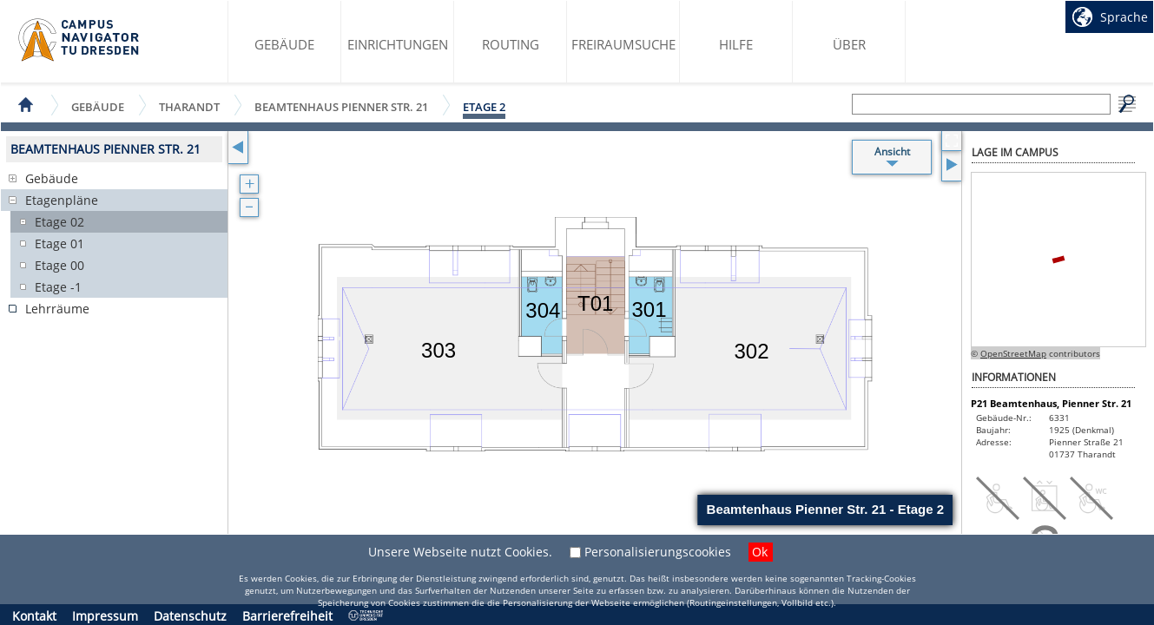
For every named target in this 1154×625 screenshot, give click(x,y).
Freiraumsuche (623, 44)
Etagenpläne (61, 200)
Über (849, 44)
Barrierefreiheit (287, 616)
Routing (510, 44)
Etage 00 (59, 265)
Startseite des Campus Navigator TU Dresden (79, 40)
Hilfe (736, 44)
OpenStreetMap (1013, 353)
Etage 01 (59, 243)
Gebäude (284, 44)
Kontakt (34, 616)
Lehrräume (57, 308)
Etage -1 (58, 287)
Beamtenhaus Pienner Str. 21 (341, 106)
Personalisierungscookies (657, 551)
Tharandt (189, 106)
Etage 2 (484, 107)
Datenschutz (190, 616)
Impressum (105, 616)
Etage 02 (59, 222)
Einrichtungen (397, 44)
